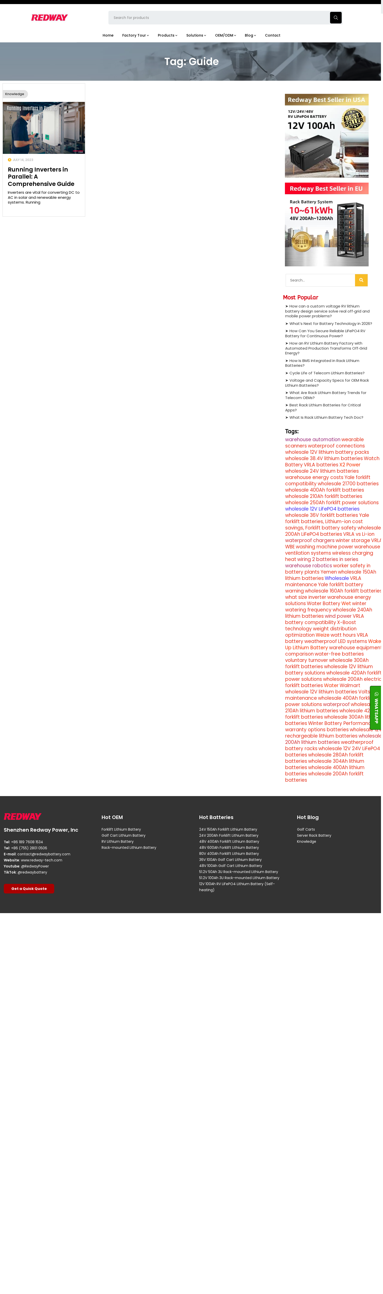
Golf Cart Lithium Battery (123, 835)
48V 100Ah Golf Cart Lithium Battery (230, 865)
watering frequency (308, 609)
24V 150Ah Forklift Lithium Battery (228, 829)
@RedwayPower (35, 865)
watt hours (343, 635)
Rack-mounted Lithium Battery (129, 847)
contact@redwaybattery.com (43, 853)
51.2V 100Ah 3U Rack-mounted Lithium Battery (239, 877)
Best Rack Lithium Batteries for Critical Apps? (323, 407)
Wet (346, 603)
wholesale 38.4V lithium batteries (324, 458)
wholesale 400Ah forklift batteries (324, 490)
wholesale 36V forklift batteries (321, 515)
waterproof (336, 704)
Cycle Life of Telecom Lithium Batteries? (327, 373)
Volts (364, 691)
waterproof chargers (310, 540)
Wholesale (337, 578)
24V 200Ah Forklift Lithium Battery (228, 835)
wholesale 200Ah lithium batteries (333, 739)
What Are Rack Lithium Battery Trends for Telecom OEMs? (325, 395)
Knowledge (14, 94)
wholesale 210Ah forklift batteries (323, 496)
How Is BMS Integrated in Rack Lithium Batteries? (322, 363)
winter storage (353, 540)
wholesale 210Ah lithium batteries (329, 707)
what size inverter (305, 597)
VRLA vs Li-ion (358, 534)
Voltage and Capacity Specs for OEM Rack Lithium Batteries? (327, 383)
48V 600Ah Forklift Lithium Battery (229, 847)
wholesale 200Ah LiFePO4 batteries (333, 531)
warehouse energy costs (314, 477)
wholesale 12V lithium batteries (321, 691)
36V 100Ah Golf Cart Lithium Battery (230, 859)
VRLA (376, 540)
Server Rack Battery (314, 835)
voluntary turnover (306, 660)
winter (359, 603)
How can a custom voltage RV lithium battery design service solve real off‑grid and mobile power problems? (327, 311)
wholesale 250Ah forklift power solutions (332, 502)
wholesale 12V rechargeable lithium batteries (333, 732)
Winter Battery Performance (341, 723)
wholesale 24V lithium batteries (322, 471)
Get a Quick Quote (29, 888)
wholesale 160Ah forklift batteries (343, 590)
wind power (338, 616)
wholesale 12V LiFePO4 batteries (322, 508)
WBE (290, 546)
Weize (323, 635)
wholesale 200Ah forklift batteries (324, 776)
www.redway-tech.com (41, 859)
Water (331, 685)
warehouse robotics (308, 565)
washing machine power (324, 546)
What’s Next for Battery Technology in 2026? (330, 323)
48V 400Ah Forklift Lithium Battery (229, 841)
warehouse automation (312, 439)
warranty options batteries (317, 729)
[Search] (361, 280)
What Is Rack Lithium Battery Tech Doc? (326, 417)
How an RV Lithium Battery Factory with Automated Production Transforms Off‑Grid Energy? (326, 348)
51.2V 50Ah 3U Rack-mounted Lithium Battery (238, 871)
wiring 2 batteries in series (327, 559)
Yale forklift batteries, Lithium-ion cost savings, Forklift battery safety (327, 521)
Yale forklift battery (340, 584)
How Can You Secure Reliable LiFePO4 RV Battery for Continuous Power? (325, 333)
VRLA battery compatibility (324, 619)
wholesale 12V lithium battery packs (327, 452)
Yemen (328, 572)
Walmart (350, 685)
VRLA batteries (321, 464)
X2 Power (350, 464)
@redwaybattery (32, 872)
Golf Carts (306, 829)
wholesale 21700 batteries (348, 483)
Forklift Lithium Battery (121, 829)
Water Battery (323, 603)
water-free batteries (339, 654)
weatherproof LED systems (335, 641)
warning (294, 590)
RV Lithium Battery (118, 841)
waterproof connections (336, 445)
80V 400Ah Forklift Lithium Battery (229, 853)
